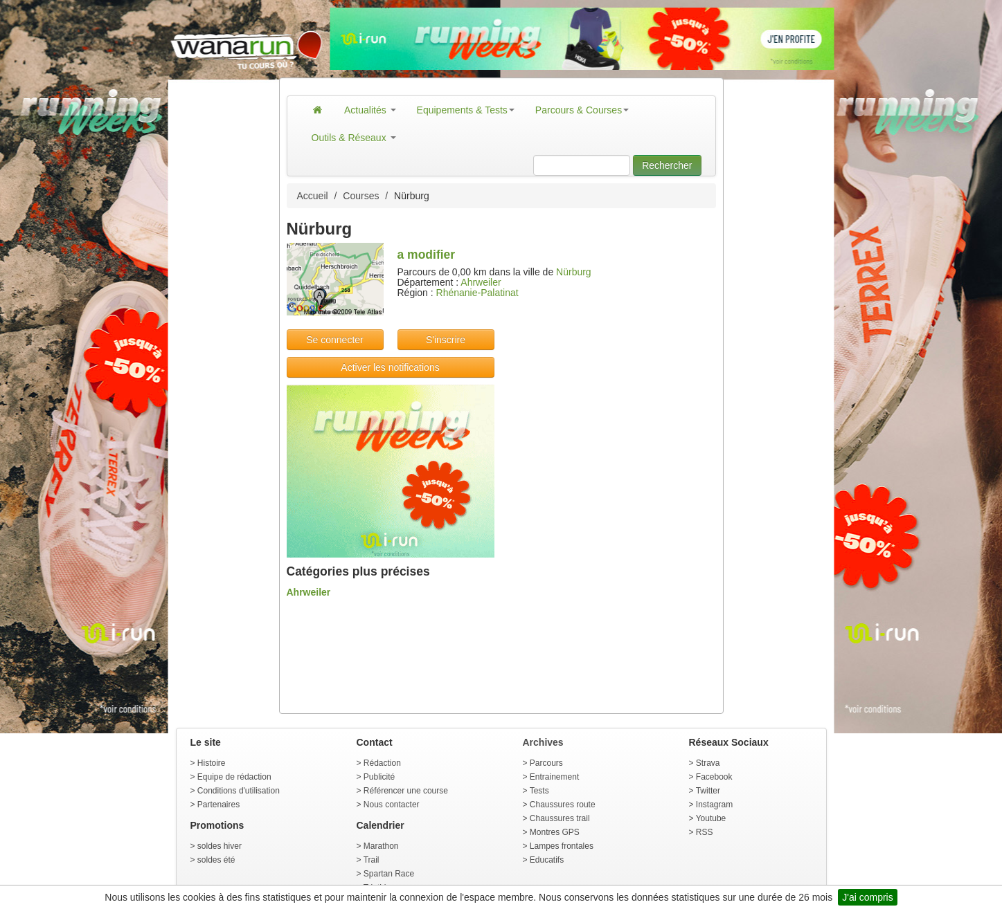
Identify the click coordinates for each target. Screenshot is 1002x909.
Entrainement (554, 777)
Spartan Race (389, 874)
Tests (539, 791)
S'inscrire (445, 339)
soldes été (216, 860)
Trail (371, 860)
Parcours (546, 763)
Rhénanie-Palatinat (477, 292)
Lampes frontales (561, 846)
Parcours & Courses (582, 110)
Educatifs (547, 860)
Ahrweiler (480, 282)
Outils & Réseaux (354, 137)
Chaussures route (563, 804)
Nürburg (573, 271)
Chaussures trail (560, 818)
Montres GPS (555, 832)
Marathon (381, 846)
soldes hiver (219, 846)
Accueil (312, 195)
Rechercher (667, 165)
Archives (543, 742)
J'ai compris (867, 897)
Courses (361, 195)
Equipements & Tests (466, 110)
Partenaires (218, 804)
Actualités (370, 110)
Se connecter (335, 339)
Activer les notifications (390, 367)
